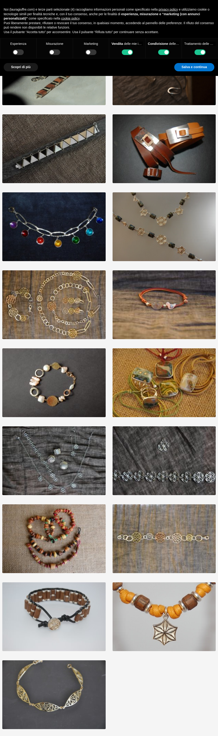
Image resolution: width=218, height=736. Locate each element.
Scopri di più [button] (21, 67)
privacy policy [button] (168, 9)
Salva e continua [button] (194, 67)
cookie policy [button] (70, 18)
